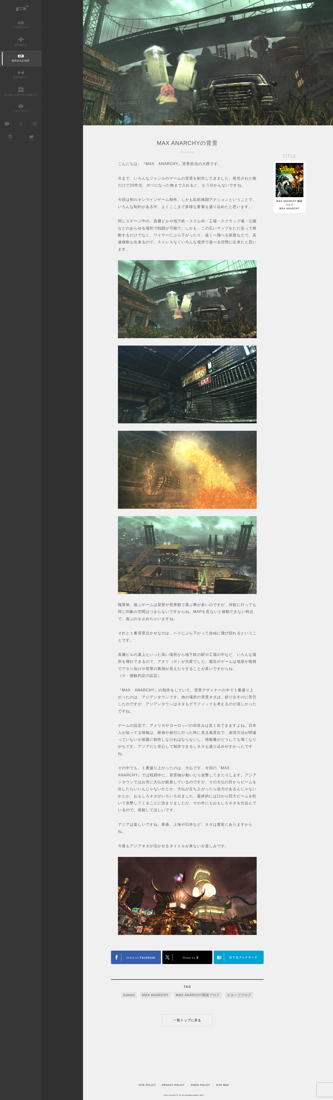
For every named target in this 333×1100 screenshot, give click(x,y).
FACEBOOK (187, 957)
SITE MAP (222, 1085)
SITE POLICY (147, 1085)
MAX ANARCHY (155, 995)
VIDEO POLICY (200, 1085)
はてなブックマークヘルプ (239, 957)
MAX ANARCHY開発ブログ (198, 995)
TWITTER (136, 957)
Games (129, 995)
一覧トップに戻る (187, 1020)
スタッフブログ (239, 995)
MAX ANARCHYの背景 (187, 143)
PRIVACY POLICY (173, 1085)
